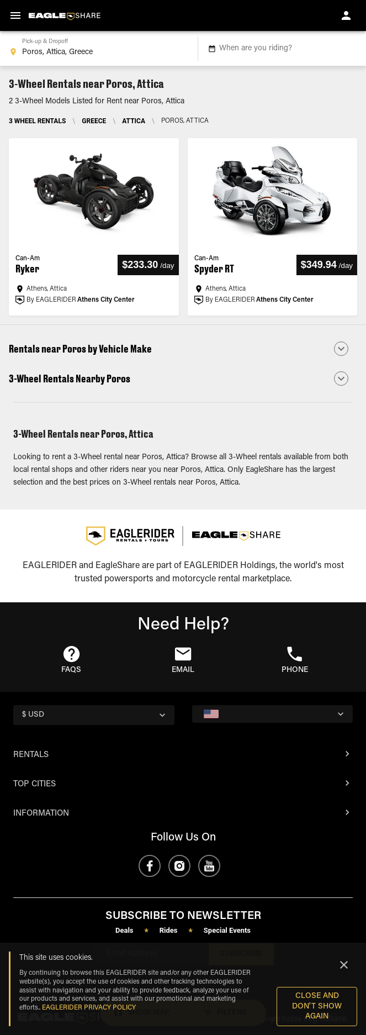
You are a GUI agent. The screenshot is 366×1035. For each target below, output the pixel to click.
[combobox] (96, 48)
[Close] (344, 965)
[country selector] (93, 715)
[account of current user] (346, 15)
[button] (183, 349)
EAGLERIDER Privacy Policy (89, 1008)
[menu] (15, 15)
